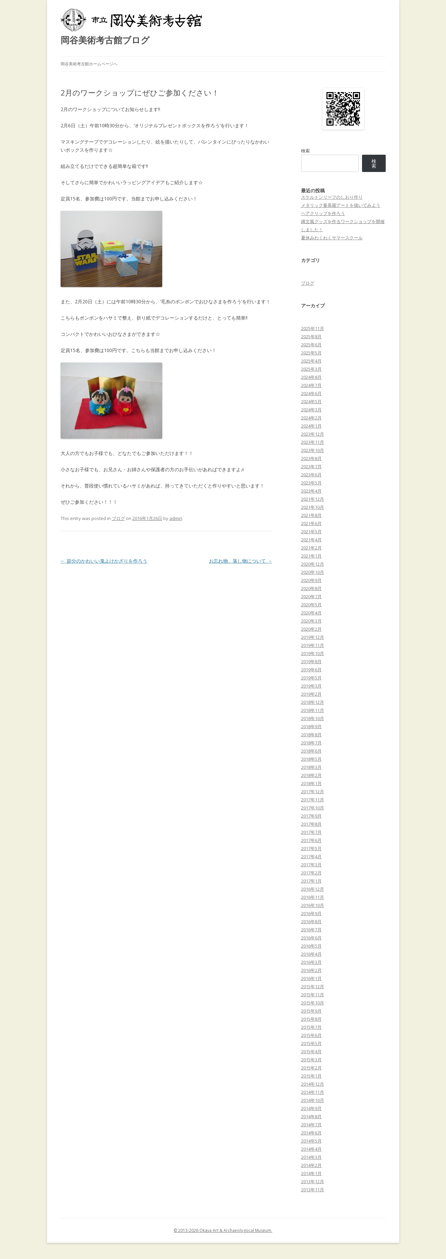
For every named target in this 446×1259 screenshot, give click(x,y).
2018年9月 (311, 726)
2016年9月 (311, 913)
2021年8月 (311, 515)
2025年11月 (312, 328)
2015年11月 (312, 995)
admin (175, 518)
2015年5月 (311, 1043)
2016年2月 (311, 970)
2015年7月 (311, 1027)
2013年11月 (312, 1190)
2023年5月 (311, 483)
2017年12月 (312, 791)
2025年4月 (311, 361)
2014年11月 (312, 1092)
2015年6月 (311, 1035)
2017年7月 (311, 832)
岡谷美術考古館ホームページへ (89, 64)
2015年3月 (311, 1060)
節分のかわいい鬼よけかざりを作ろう (104, 561)
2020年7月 (311, 596)
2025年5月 (311, 353)
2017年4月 (311, 856)
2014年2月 (311, 1165)
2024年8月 (311, 377)
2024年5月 (311, 401)
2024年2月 (311, 418)
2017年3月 (311, 865)
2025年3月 (311, 369)
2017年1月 (311, 881)
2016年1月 (311, 978)
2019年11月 (312, 645)
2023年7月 (311, 466)
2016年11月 (312, 897)
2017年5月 (311, 848)
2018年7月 (311, 743)
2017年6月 (311, 840)
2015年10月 (312, 1003)
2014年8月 (311, 1116)
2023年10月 (312, 450)
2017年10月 (312, 808)
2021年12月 (312, 499)
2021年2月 (311, 548)
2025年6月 (311, 345)
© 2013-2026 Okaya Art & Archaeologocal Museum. (223, 1230)
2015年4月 (311, 1051)
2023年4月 (311, 491)
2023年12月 (312, 434)
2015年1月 (311, 1076)
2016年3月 (311, 962)
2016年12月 (312, 889)
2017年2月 (311, 873)
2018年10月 (312, 718)
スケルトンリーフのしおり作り (332, 197)
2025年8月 (311, 336)
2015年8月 (311, 1019)
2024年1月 (311, 426)
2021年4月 (311, 540)
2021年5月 (311, 531)
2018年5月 (311, 759)
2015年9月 (311, 1011)
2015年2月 (311, 1068)
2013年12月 (312, 1181)
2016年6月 (311, 938)
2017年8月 (311, 824)
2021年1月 (311, 556)
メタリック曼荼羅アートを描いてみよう (340, 205)
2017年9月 (311, 816)
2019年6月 (311, 670)
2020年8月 (311, 588)
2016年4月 (311, 954)
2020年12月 (312, 564)
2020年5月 (311, 605)
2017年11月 (312, 800)
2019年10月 (312, 653)
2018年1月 (311, 783)
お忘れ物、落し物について (240, 561)
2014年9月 (311, 1108)
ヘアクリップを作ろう (323, 213)
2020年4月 (311, 613)
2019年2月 (311, 694)
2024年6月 (311, 393)
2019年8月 (311, 661)
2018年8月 (311, 735)
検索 (305, 151)
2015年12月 (312, 986)
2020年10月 (312, 572)
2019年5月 (311, 678)
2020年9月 (311, 580)
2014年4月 (311, 1149)
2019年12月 (312, 637)
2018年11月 (312, 710)
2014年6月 (311, 1133)
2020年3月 (311, 621)
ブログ (118, 518)
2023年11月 (312, 442)
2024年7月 (311, 385)
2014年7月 (311, 1125)
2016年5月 (311, 946)
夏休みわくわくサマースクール (332, 238)
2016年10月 (312, 905)
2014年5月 (311, 1141)
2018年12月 (312, 702)
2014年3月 (311, 1157)
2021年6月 (311, 523)
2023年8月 (311, 458)
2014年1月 (311, 1173)
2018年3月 (311, 767)
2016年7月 (311, 930)
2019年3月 (311, 686)
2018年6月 (311, 751)
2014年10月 (312, 1100)
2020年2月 (311, 629)
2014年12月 (312, 1084)
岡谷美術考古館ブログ (105, 40)
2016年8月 (311, 921)
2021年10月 (312, 507)
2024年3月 (311, 410)
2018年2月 (311, 775)
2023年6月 (311, 475)
